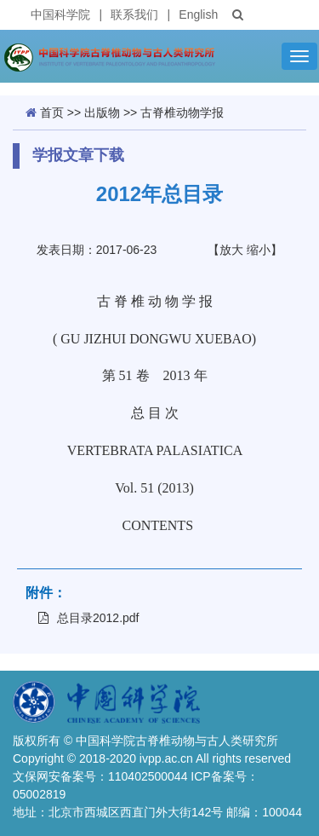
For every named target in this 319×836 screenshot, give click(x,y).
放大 (231, 250)
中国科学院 (60, 14)
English (198, 14)
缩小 (259, 250)
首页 (52, 112)
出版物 (102, 112)
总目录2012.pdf (89, 618)
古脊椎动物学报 (182, 112)
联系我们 (134, 14)
